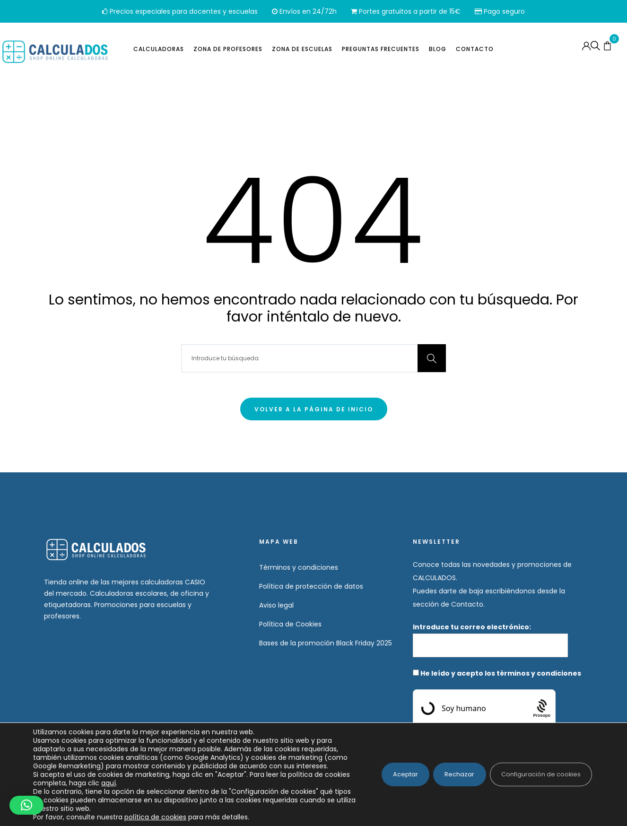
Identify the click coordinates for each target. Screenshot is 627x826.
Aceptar (385, 770)
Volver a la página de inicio (313, 409)
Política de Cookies (290, 624)
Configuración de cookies (535, 770)
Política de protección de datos (311, 586)
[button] (26, 805)
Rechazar (445, 770)
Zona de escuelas (302, 51)
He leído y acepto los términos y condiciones (500, 673)
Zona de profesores (227, 51)
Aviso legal (276, 605)
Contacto (475, 51)
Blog (437, 51)
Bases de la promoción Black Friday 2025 (325, 643)
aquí (135, 783)
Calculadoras (158, 51)
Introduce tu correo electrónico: (490, 639)
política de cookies (155, 817)
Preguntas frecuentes (380, 51)
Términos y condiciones (298, 567)
